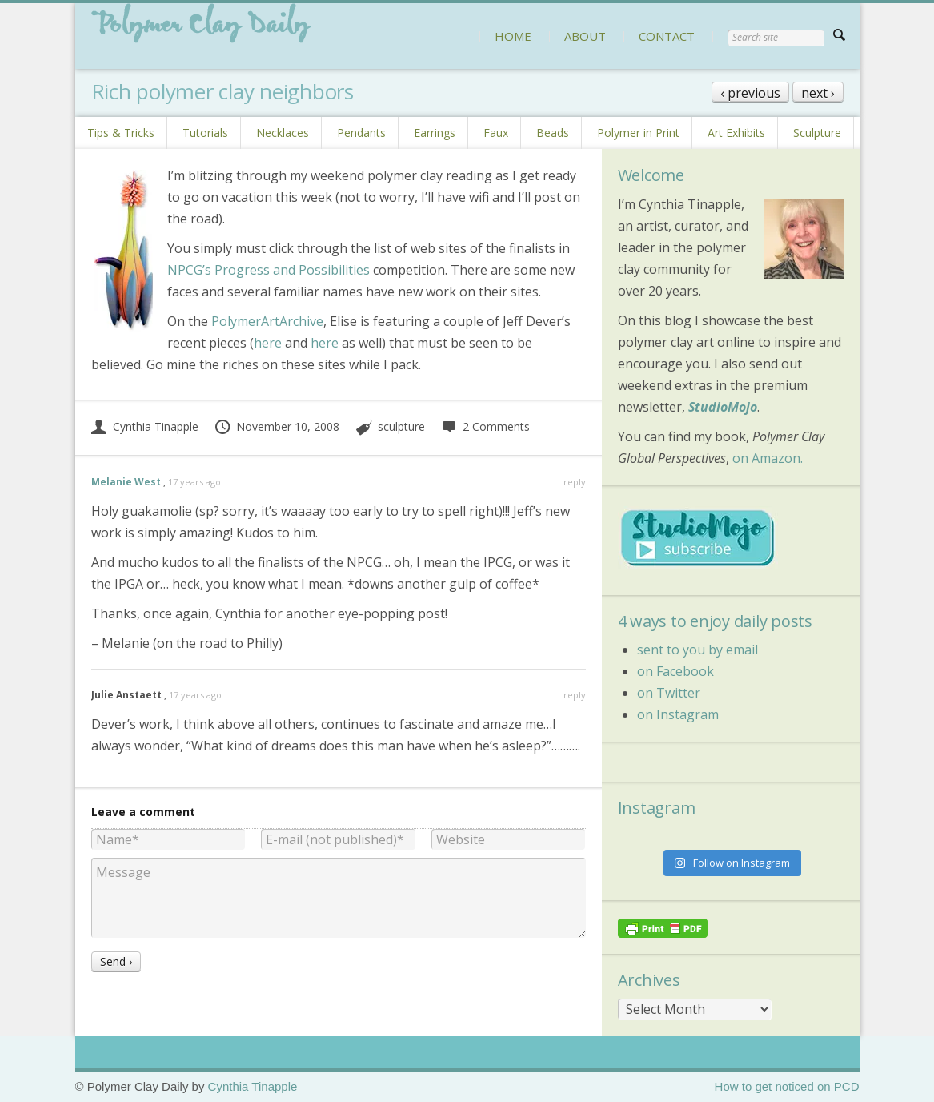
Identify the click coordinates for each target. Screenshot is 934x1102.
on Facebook (675, 671)
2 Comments (485, 426)
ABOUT (585, 36)
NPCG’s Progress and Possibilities (268, 270)
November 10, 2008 (276, 426)
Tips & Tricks (120, 132)
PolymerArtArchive (267, 321)
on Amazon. (767, 458)
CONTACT (667, 36)
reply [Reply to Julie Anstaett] (574, 695)
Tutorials (205, 132)
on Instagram (678, 714)
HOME (513, 36)
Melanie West (126, 482)
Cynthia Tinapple (144, 426)
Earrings (434, 132)
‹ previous (750, 93)
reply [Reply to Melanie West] (574, 482)
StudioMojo (722, 407)
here (268, 343)
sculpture (401, 426)
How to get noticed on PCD (787, 1086)
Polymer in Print (638, 132)
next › (818, 93)
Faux (495, 132)
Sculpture (817, 132)
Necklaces (282, 132)
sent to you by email (697, 649)
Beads (552, 132)
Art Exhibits (736, 132)
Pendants (361, 132)
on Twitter (668, 693)
